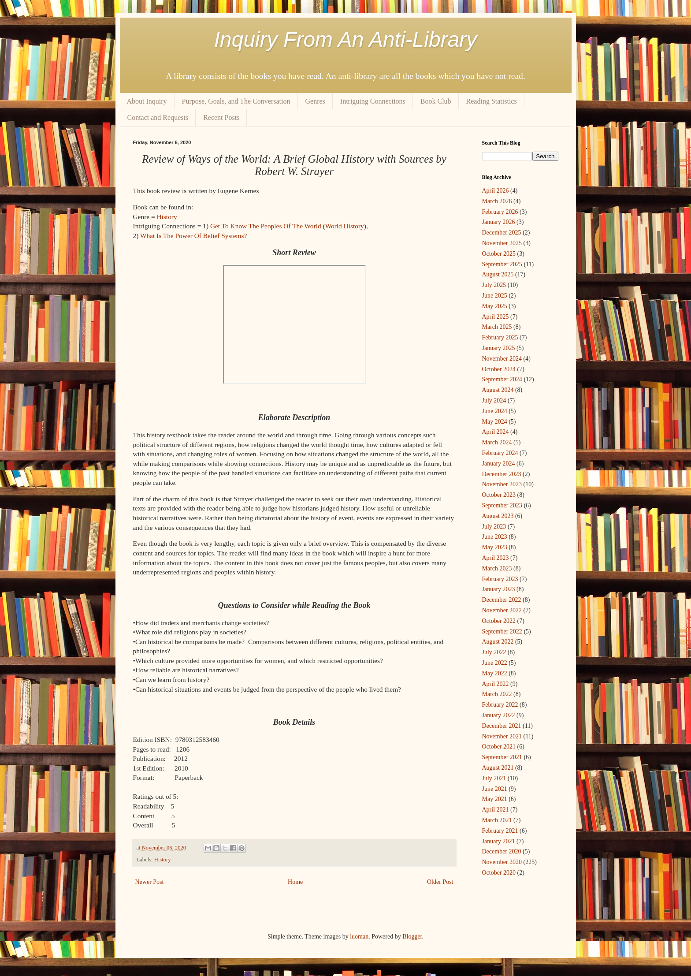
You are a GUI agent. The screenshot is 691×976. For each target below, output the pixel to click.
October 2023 (499, 495)
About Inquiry (147, 101)
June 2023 (494, 536)
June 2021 (494, 789)
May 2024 (494, 421)
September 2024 (502, 379)
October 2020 (499, 872)
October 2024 (499, 369)
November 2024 (502, 358)
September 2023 (502, 505)
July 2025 (494, 285)
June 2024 (494, 411)
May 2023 (494, 547)
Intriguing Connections (372, 101)
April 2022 (495, 684)
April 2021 (495, 809)
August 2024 (498, 390)
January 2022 (498, 715)
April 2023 (495, 558)
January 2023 (498, 589)
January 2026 (498, 222)
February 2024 (500, 453)
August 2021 (498, 767)
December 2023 (501, 474)
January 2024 (498, 463)
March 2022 (497, 694)
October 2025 (499, 253)
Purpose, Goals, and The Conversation (236, 101)
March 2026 (497, 201)
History (166, 216)
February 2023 (500, 579)
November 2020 (502, 862)
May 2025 (494, 306)
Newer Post (149, 882)
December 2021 (501, 726)
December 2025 (501, 232)
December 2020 (501, 851)
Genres (315, 101)
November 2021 (502, 736)
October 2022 (499, 621)
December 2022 (501, 599)
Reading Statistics (491, 101)
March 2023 (497, 568)
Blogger (412, 936)
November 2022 (502, 610)
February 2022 (500, 704)
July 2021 (494, 778)
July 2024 (494, 400)
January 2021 (498, 841)
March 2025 (497, 327)
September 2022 (502, 631)
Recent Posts (221, 117)
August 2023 (498, 516)
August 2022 (498, 641)
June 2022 (494, 662)
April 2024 (495, 431)
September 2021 (502, 757)
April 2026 (495, 190)
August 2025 (498, 274)
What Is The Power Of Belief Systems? (193, 235)
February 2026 (500, 212)
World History (344, 226)
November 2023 (502, 484)
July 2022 (494, 652)
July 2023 (494, 526)
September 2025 (502, 264)
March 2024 (497, 442)
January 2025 (498, 348)
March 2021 (497, 820)
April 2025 (495, 316)
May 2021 (494, 799)
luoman (359, 936)
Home (295, 882)
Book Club (435, 101)
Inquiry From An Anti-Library (345, 39)
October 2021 (499, 746)
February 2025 (500, 337)
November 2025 (502, 243)
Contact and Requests (158, 117)
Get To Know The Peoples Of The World (265, 226)
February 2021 (500, 830)
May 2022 (494, 673)
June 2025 (494, 295)
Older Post (440, 882)
